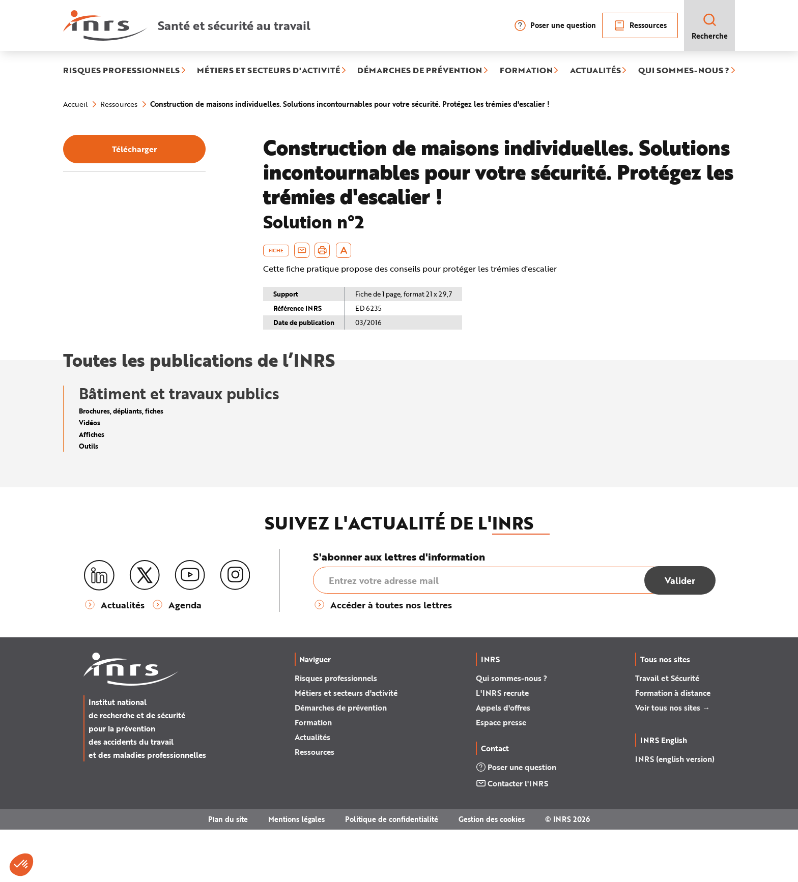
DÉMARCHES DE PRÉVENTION (419, 70)
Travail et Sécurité (667, 730)
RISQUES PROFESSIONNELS (121, 70)
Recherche (710, 26)
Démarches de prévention (341, 760)
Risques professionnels (336, 730)
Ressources (640, 25)
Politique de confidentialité (391, 871)
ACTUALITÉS (595, 70)
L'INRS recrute (502, 745)
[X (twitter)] (144, 627)
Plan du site (228, 871)
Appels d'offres (503, 760)
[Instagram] (235, 627)
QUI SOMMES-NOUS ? (683, 70)
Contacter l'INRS (512, 835)
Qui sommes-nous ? (511, 730)
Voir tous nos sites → (672, 760)
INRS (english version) (675, 811)
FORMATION (526, 70)
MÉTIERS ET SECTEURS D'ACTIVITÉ (268, 70)
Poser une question (555, 25)
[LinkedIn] (99, 628)
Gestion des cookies (492, 871)
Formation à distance (672, 745)
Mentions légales (296, 871)
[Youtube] (190, 627)
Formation (313, 774)
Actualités (312, 789)
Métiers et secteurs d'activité (346, 745)
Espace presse (501, 774)
